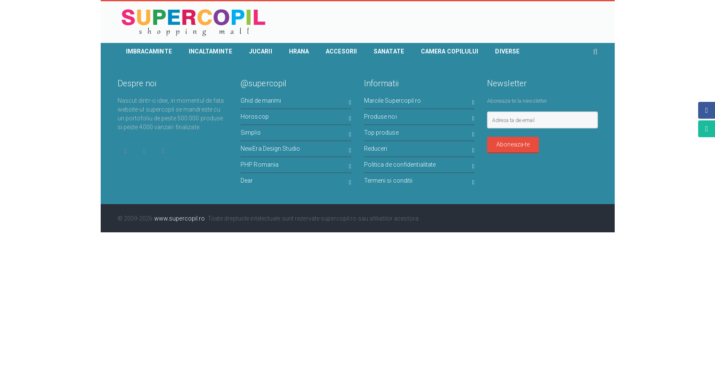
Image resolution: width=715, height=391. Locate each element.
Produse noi (419, 118)
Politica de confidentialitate (419, 166)
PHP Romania (296, 166)
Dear (296, 182)
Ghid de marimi (296, 102)
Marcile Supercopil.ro (419, 102)
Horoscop (296, 118)
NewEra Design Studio (296, 150)
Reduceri (419, 150)
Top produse (419, 134)
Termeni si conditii (419, 182)
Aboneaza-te (513, 144)
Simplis (296, 134)
